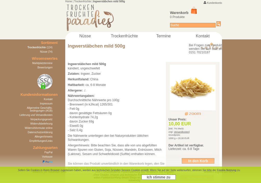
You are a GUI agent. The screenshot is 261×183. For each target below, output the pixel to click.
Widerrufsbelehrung (41, 123)
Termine (163, 36)
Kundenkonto (214, 3)
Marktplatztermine (42, 63)
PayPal (48, 152)
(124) (40, 47)
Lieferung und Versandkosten (36, 115)
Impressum (46, 103)
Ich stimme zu (159, 177)
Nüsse (85, 36)
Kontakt (203, 36)
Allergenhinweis (44, 136)
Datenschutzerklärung (40, 132)
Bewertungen (45, 67)
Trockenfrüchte (82, 1)
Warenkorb (183, 13)
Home (68, 1)
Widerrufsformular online (39, 128)
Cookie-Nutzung (227, 170)
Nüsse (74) (46, 51)
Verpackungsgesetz (41, 119)
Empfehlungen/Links (41, 141)
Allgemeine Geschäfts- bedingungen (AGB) (40, 109)
